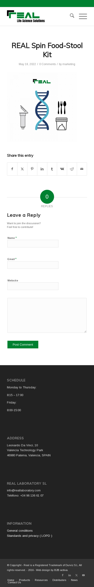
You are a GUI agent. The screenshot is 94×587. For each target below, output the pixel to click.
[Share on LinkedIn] (42, 169)
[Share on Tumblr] (52, 169)
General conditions (20, 530)
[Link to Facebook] (62, 575)
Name (12, 238)
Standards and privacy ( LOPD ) (29, 535)
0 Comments (47, 64)
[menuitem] (69, 16)
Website (12, 280)
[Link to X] (76, 575)
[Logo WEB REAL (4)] (39, 16)
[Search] (69, 16)
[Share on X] (22, 169)
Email (11, 259)
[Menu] (80, 16)
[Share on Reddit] (72, 169)
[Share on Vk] (62, 169)
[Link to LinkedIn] (69, 575)
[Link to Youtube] (83, 575)
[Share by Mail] (82, 169)
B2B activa (61, 570)
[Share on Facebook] (12, 169)
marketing (68, 64)
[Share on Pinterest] (32, 169)
